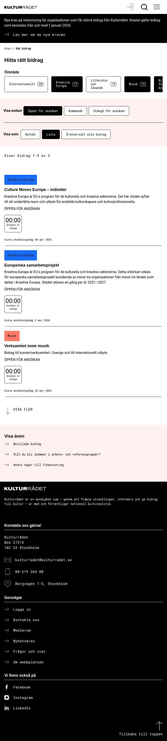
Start (8, 48)
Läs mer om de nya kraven (39, 34)
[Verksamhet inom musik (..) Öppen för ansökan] (83, 361)
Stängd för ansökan (109, 111)
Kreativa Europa (67, 84)
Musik (137, 84)
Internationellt (26, 84)
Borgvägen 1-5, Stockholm (41, 583)
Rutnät (30, 134)
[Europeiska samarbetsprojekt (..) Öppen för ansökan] (83, 286)
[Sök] (145, 6)
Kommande (75, 111)
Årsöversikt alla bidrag (86, 134)
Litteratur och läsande (103, 84)
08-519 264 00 (29, 571)
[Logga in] (130, 6)
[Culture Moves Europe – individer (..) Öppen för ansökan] (83, 208)
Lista (51, 134)
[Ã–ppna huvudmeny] (157, 7)
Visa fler (23, 409)
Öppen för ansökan (43, 111)
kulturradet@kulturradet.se (43, 559)
